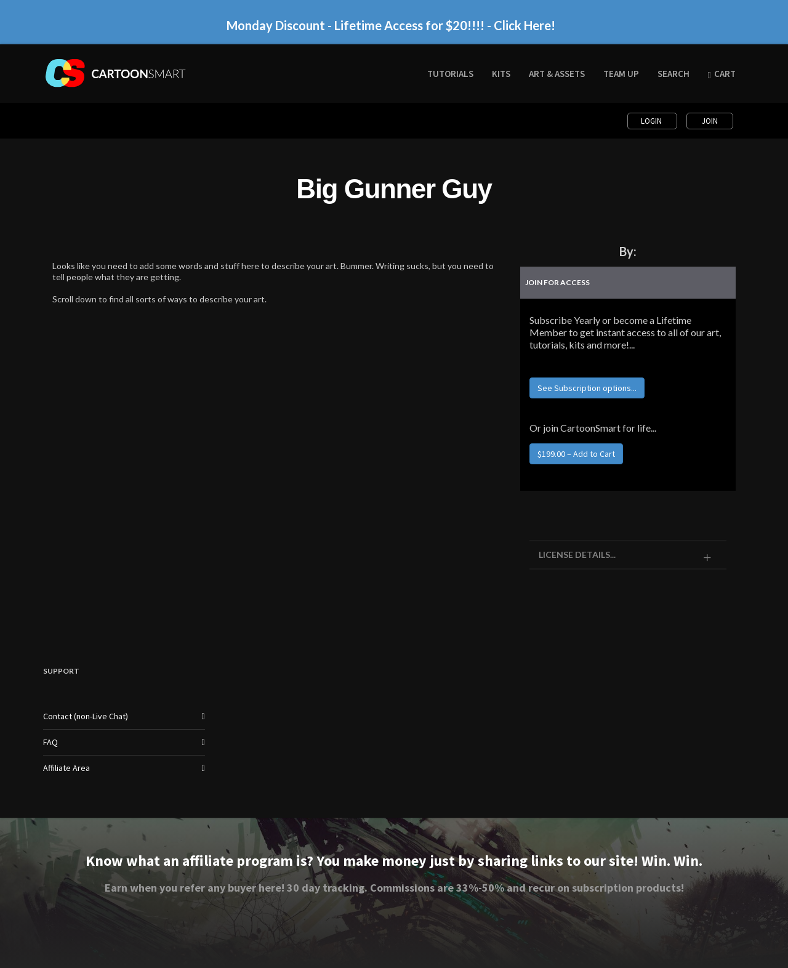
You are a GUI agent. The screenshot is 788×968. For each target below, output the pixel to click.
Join (710, 121)
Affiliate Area (66, 767)
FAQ (50, 742)
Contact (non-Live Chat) (85, 716)
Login (652, 121)
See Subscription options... (587, 387)
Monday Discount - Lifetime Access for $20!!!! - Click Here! (391, 25)
